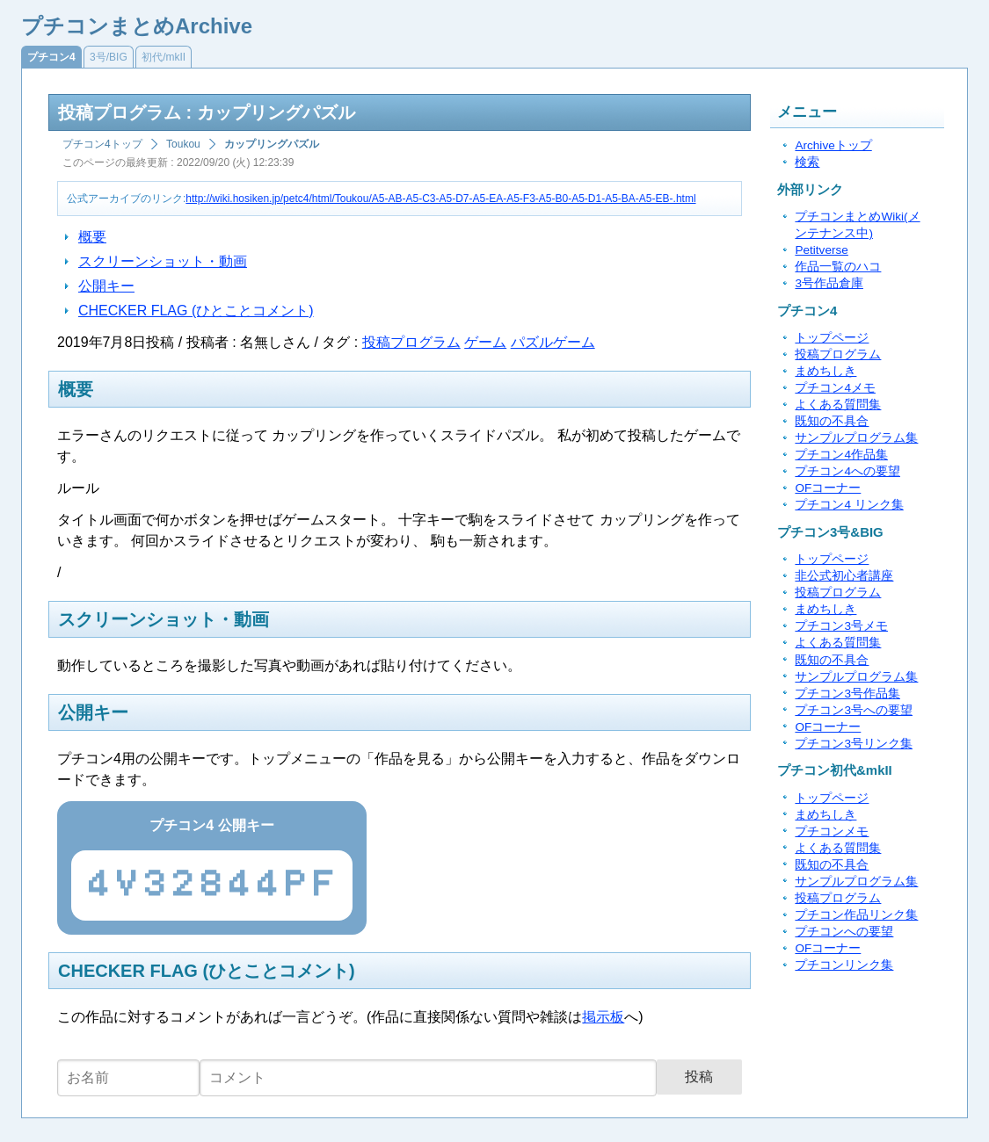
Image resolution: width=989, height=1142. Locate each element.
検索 (807, 162)
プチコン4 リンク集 (849, 504)
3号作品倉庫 (829, 283)
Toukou (183, 144)
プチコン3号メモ (841, 625)
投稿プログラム (411, 342)
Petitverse (821, 250)
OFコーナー (828, 488)
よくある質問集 (838, 404)
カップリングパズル (271, 144)
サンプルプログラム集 (856, 438)
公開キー (106, 285)
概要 (92, 236)
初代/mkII (163, 57)
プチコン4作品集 (841, 454)
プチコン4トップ (102, 144)
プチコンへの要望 (844, 931)
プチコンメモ (832, 831)
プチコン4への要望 (847, 471)
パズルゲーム (553, 342)
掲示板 (603, 1016)
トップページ (832, 337)
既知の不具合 (832, 421)
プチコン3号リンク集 (854, 743)
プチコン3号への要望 (854, 710)
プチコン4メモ (835, 387)
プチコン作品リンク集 (856, 915)
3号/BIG (108, 57)
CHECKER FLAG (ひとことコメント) (196, 310)
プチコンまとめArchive (136, 26)
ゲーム (485, 342)
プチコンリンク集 (844, 965)
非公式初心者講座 (844, 575)
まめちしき (825, 371)
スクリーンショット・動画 (162, 261)
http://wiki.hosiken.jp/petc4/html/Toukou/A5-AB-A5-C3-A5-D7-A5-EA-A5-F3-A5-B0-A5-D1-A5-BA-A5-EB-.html (440, 198)
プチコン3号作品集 (847, 693)
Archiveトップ (833, 145)
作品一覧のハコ (838, 266)
